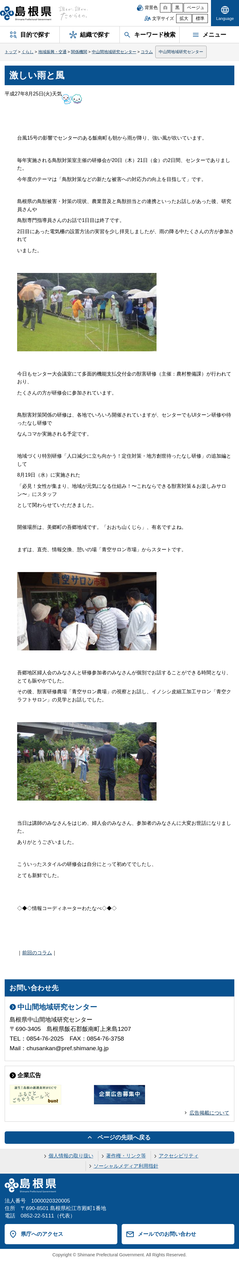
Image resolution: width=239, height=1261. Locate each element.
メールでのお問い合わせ (167, 1234)
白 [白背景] (165, 7)
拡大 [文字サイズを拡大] (184, 18)
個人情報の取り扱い (71, 1155)
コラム (147, 51)
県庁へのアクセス (42, 1234)
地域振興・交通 (52, 51)
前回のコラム (37, 952)
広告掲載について (209, 1113)
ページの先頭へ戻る (124, 1137)
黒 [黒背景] (177, 7)
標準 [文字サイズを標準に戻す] (200, 18)
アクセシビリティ (179, 1155)
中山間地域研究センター (114, 51)
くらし (27, 51)
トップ (11, 51)
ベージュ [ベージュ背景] (195, 7)
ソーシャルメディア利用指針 (126, 1166)
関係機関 (79, 51)
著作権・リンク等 (126, 1155)
